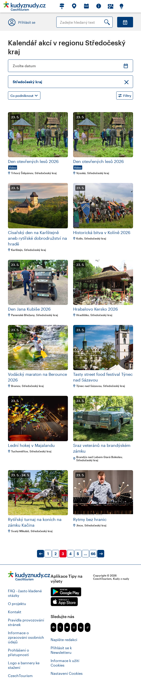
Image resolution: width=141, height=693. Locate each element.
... (85, 553)
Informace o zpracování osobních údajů (26, 637)
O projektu (17, 603)
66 (93, 553)
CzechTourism (20, 675)
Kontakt (14, 612)
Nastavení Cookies (67, 673)
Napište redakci (64, 639)
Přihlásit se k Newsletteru (61, 650)
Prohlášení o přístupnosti (18, 652)
